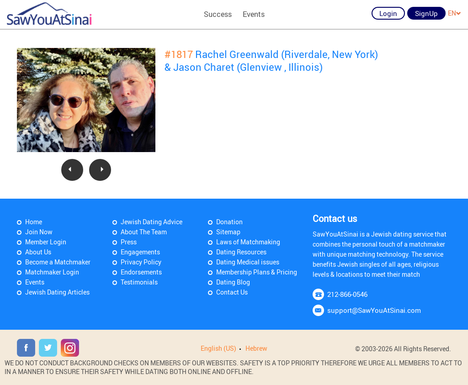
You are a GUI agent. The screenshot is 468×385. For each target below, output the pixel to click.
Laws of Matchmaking (248, 241)
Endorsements (141, 272)
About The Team (144, 231)
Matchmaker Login (52, 272)
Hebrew (256, 348)
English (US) (218, 348)
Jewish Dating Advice (151, 221)
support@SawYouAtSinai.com (374, 310)
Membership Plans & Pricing (256, 272)
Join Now (39, 231)
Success (218, 14)
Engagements (140, 252)
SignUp (426, 13)
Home (33, 221)
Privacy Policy (141, 262)
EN (454, 13)
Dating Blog (233, 282)
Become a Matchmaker (57, 262)
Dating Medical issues (247, 262)
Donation (229, 221)
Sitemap (228, 231)
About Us (38, 252)
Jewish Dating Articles (57, 292)
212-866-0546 (347, 294)
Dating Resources (241, 252)
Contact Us (232, 292)
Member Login (45, 241)
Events (254, 14)
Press (129, 241)
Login (388, 13)
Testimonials (139, 282)
